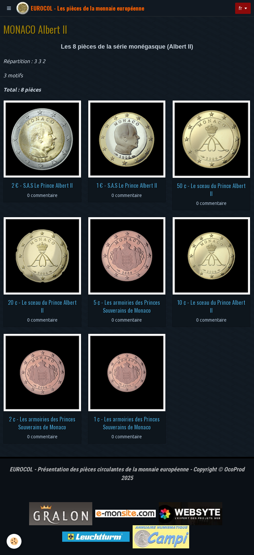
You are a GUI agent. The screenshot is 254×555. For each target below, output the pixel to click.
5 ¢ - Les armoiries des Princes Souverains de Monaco (127, 306)
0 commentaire (42, 195)
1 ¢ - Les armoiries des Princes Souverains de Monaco (127, 423)
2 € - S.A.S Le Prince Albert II (42, 185)
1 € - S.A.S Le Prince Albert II (127, 185)
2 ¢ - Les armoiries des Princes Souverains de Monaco (42, 423)
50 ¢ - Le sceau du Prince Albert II (211, 189)
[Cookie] (14, 541)
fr (240, 8)
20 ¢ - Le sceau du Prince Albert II (42, 306)
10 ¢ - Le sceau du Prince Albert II (211, 306)
